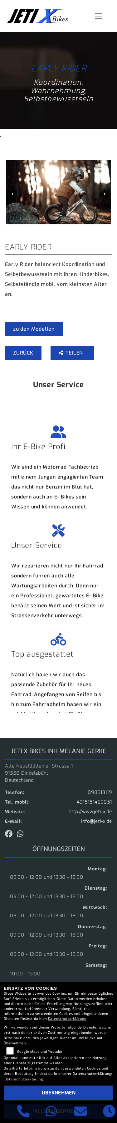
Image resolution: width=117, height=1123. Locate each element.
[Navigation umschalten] (99, 16)
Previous (12, 194)
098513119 (100, 792)
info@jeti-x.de (96, 821)
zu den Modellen (34, 329)
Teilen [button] (72, 353)
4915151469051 (94, 802)
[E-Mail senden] (80, 1112)
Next (104, 194)
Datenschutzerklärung (67, 1018)
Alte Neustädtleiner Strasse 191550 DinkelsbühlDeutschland (39, 773)
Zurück (23, 353)
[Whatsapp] (51, 1112)
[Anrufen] (23, 1112)
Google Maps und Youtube (39, 1051)
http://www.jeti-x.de (90, 812)
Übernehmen (59, 1092)
